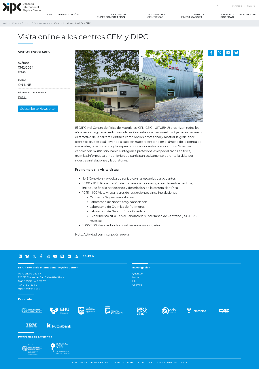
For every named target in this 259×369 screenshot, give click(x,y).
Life (134, 281)
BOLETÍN (88, 256)
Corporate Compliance (171, 362)
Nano (135, 277)
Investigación (68, 14)
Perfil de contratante (105, 362)
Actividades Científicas (156, 15)
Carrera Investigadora (192, 15)
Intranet (148, 362)
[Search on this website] (197, 6)
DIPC (50, 14)
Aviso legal (80, 362)
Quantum (137, 273)
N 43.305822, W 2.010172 (32, 281)
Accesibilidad (131, 362)
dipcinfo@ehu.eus (29, 288)
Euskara (237, 6)
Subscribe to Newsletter (38, 108)
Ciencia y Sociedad (227, 15)
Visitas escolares (42, 23)
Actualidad (247, 14)
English (251, 6)
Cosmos (137, 284)
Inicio (5, 23)
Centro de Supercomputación (111, 15)
